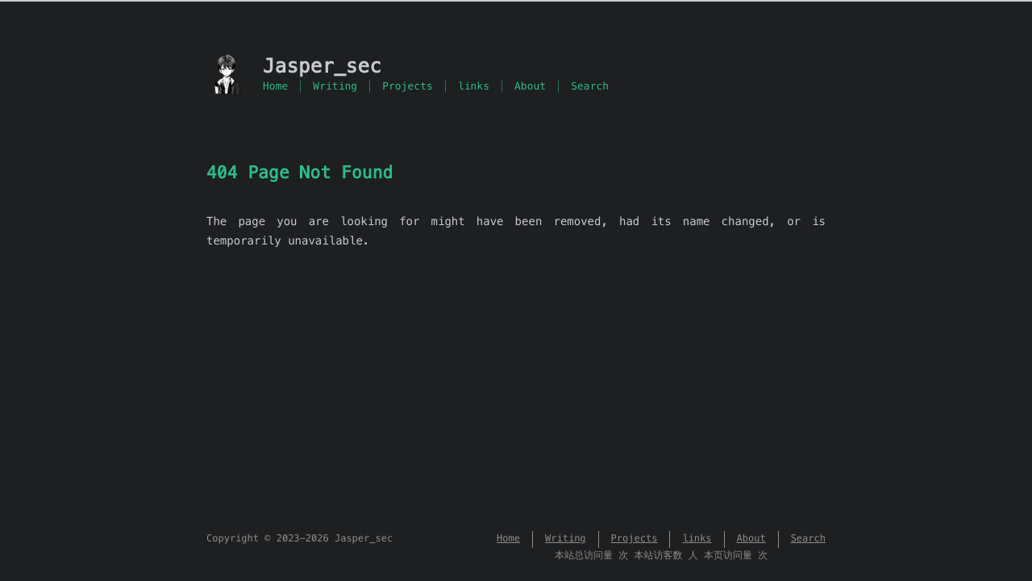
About (530, 86)
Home (275, 86)
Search (590, 86)
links (473, 86)
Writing (335, 86)
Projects (407, 86)
